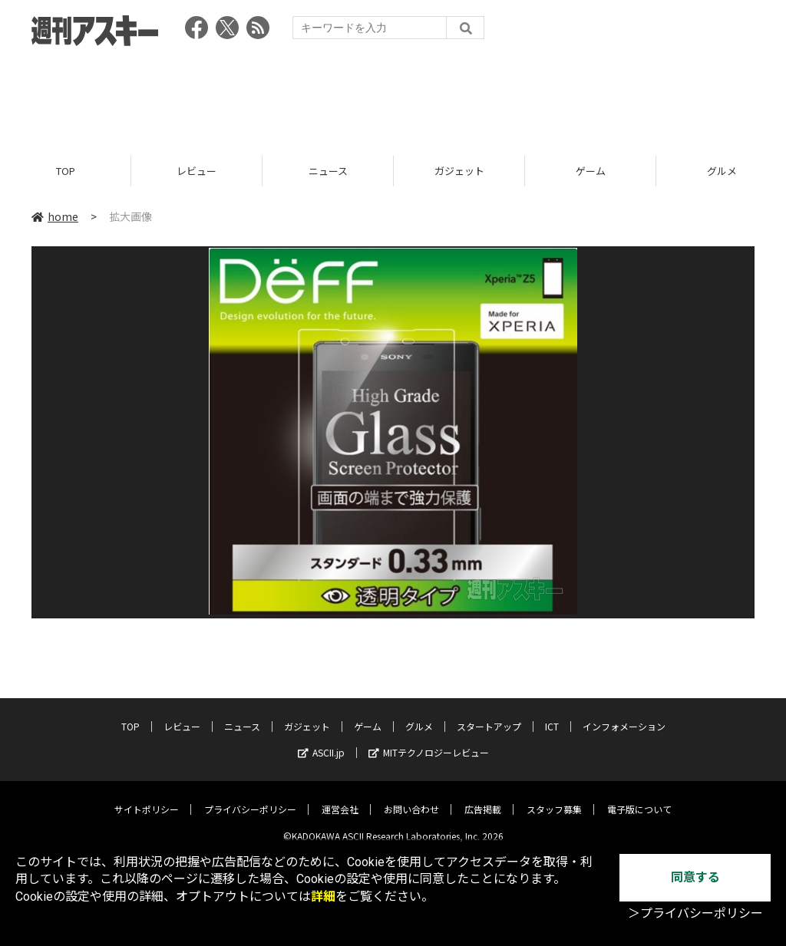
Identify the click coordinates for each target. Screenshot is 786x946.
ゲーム (591, 170)
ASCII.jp (321, 741)
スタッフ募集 (554, 798)
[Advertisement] (393, 95)
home (54, 216)
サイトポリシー (146, 798)
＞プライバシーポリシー (695, 913)
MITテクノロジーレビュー (428, 741)
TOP (65, 170)
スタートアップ (489, 715)
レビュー (196, 170)
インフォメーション (624, 715)
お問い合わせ (411, 798)
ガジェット (459, 170)
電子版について (639, 798)
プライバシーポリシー (250, 798)
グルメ (419, 715)
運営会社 (340, 798)
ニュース (328, 170)
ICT (552, 715)
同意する (695, 877)
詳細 (323, 896)
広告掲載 (482, 798)
